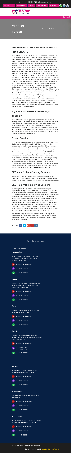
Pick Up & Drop (42, 5)
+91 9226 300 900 (26, 2)
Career (31, 5)
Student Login (8, 5)
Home (44, 29)
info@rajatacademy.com (43, 2)
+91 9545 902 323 (22, 273)
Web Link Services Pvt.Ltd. (50, 449)
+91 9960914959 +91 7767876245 (21, 348)
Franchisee (53, 5)
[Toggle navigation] (54, 11)
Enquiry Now (21, 5)
